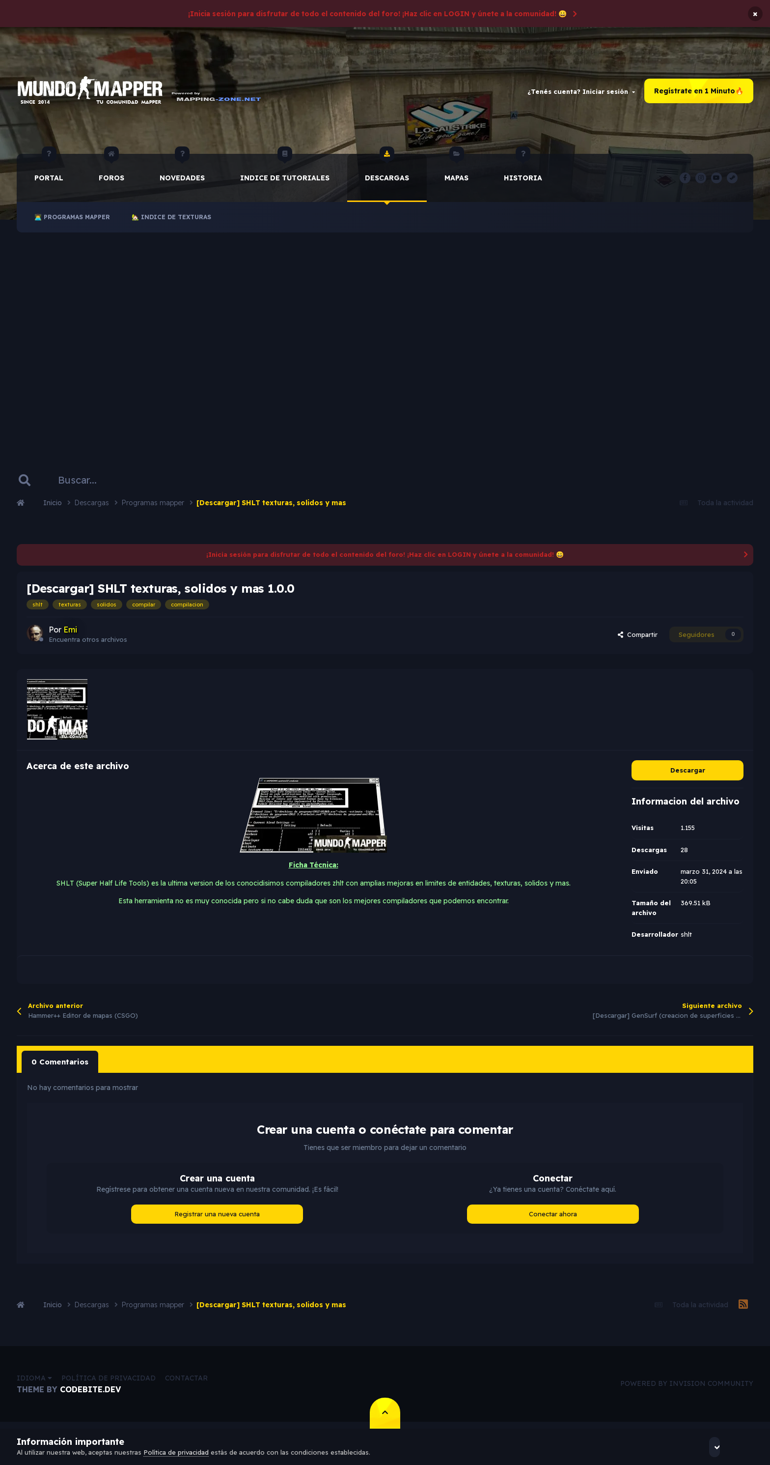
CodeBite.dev (90, 1393)
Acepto (726, 1447)
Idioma (34, 1382)
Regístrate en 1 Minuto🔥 (698, 93)
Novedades (182, 174)
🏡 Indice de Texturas (171, 223)
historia (523, 174)
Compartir (638, 640)
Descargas (387, 174)
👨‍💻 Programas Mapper (72, 223)
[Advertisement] (385, 341)
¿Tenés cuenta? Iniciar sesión (581, 94)
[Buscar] (83, 486)
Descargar (687, 776)
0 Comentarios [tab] (58, 1066)
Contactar (186, 1382)
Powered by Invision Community (686, 1387)
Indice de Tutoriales (285, 174)
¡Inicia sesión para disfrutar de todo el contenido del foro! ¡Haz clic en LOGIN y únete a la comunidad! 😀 (377, 13)
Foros (111, 174)
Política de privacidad (108, 1382)
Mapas (456, 174)
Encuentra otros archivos (88, 645)
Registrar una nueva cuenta (217, 1218)
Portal (48, 174)
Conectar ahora (553, 1218)
